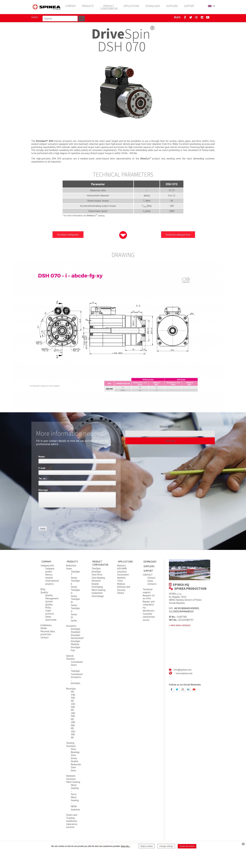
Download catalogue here (178, 234)
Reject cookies (147, 846)
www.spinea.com (184, 673)
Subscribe (170, 440)
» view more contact (179, 625)
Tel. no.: (42, 478)
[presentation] (62, 518)
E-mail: (42, 467)
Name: (41, 456)
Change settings (166, 846)
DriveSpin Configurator (68, 234)
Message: (44, 489)
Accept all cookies (187, 846)
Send (42, 528)
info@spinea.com (182, 669)
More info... (125, 846)
